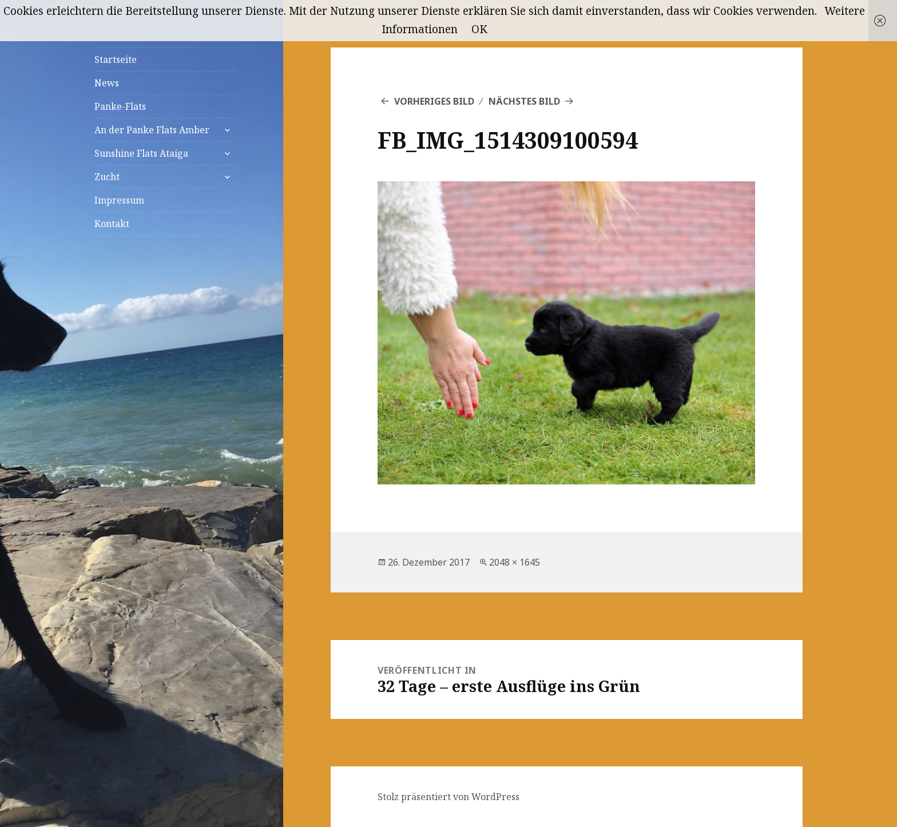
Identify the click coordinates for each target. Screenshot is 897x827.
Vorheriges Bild (434, 101)
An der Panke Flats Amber (151, 130)
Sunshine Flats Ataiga (141, 153)
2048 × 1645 (514, 562)
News (106, 83)
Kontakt (111, 223)
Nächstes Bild (524, 101)
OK (479, 29)
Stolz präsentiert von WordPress (448, 796)
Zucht (107, 176)
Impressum (119, 200)
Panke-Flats (120, 106)
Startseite (115, 59)
